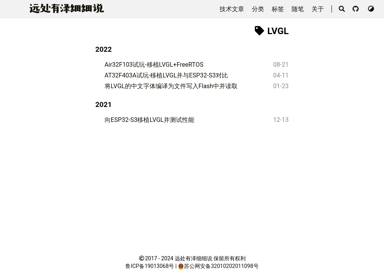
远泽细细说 (65, 8)
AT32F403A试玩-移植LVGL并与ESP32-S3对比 (166, 75)
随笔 (298, 9)
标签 (279, 9)
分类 (259, 9)
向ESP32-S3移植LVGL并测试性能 (149, 119)
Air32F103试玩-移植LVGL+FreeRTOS (154, 64)
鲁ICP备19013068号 (149, 266)
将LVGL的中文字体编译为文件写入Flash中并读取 (171, 86)
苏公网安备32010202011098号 (221, 266)
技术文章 (233, 9)
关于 (318, 9)
